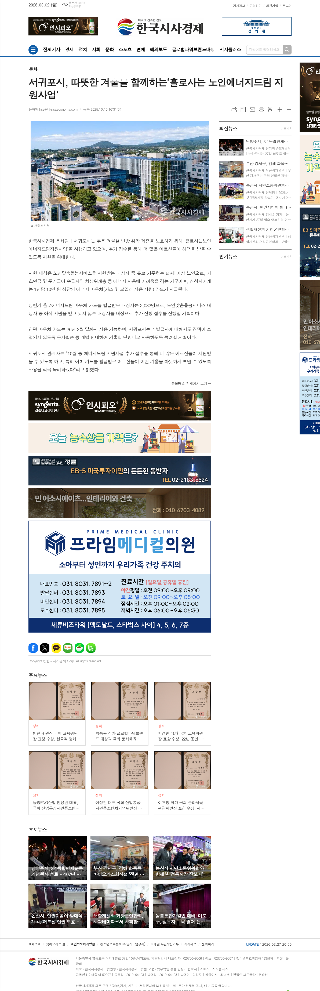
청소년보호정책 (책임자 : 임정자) (122, 944)
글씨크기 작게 (289, 109)
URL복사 (234, 109)
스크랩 (270, 109)
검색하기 (287, 50)
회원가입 (272, 5)
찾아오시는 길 (55, 944)
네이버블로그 (67, 648)
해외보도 (158, 49)
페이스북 (33, 648)
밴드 (91, 648)
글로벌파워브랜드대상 (193, 49)
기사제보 (239, 5)
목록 (243, 109)
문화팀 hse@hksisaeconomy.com (53, 109)
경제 (69, 49)
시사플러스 (230, 49)
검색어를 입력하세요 (264, 49)
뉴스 (37, 675)
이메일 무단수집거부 (165, 944)
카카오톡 (56, 648)
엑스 (44, 648)
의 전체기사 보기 (189, 383)
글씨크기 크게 (279, 109)
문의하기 (255, 5)
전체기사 (51, 49)
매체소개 (34, 944)
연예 (140, 49)
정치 (82, 49)
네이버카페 (79, 648)
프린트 (261, 109)
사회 (96, 49)
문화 (109, 49)
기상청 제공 (75, 6)
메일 (252, 109)
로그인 (287, 5)
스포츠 (125, 49)
